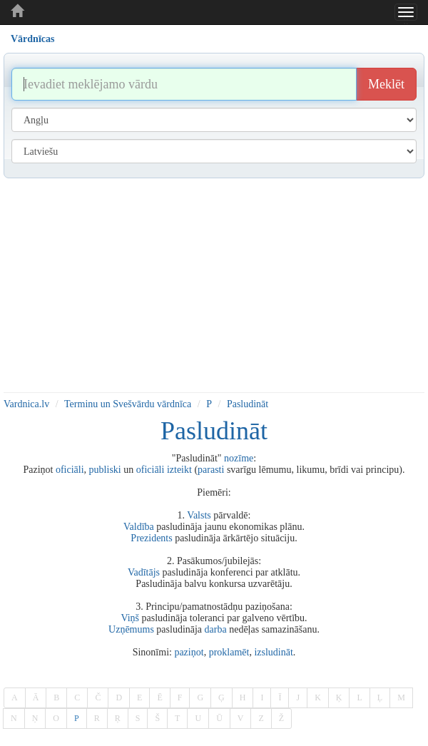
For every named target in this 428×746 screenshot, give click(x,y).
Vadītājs (144, 572)
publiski (105, 469)
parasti (211, 469)
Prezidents (151, 538)
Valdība (138, 526)
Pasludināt (247, 404)
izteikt (179, 469)
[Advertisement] (214, 285)
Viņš (130, 618)
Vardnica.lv (26, 404)
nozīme (238, 458)
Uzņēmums (131, 629)
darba (216, 629)
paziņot (188, 652)
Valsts (198, 515)
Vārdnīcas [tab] (32, 39)
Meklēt (386, 84)
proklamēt (229, 652)
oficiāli (70, 469)
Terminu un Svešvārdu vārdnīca (127, 404)
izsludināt (273, 652)
